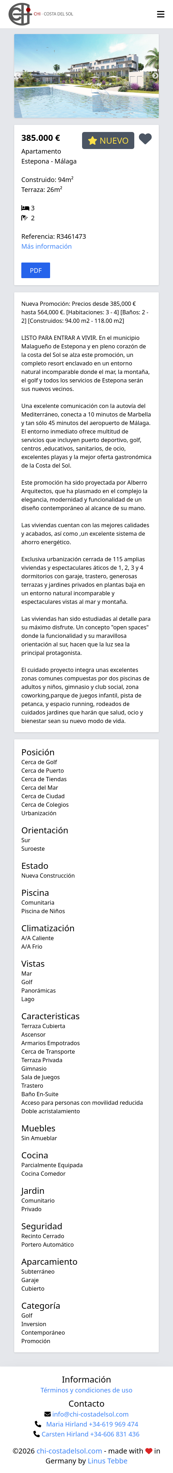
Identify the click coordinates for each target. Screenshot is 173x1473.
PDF (36, 270)
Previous (17, 75)
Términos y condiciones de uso (86, 1390)
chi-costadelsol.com (69, 1451)
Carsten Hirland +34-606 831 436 (91, 1434)
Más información (46, 246)
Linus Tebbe (108, 1461)
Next (155, 75)
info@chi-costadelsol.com (90, 1414)
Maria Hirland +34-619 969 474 (92, 1424)
